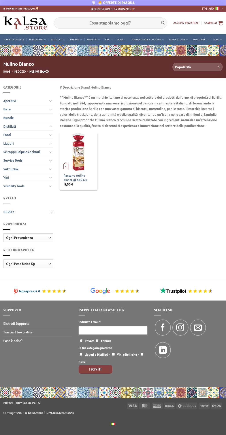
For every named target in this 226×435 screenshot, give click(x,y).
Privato (89, 341)
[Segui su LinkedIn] (163, 350)
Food (217, 40)
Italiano (212, 9)
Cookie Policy (31, 403)
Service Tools (178, 40)
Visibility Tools (13, 186)
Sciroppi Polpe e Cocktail (148, 40)
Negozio (20, 72)
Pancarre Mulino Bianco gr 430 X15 (75, 178)
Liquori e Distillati (96, 355)
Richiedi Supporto (16, 323)
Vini (108, 40)
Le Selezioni (37, 40)
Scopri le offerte (14, 39)
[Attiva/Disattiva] (50, 100)
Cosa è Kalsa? (13, 341)
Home (7, 72)
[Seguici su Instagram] (180, 328)
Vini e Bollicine (127, 355)
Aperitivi (93, 40)
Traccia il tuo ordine (17, 332)
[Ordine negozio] (197, 67)
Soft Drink (201, 40)
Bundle (8, 117)
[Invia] (163, 23)
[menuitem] (113, 424)
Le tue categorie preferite (95, 348)
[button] (186, 22)
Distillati (58, 40)
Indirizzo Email (90, 322)
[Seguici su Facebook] (163, 328)
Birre (122, 40)
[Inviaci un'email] (198, 328)
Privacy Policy (12, 403)
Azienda (106, 341)
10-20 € (9, 212)
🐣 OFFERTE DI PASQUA (113, 2)
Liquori (76, 40)
